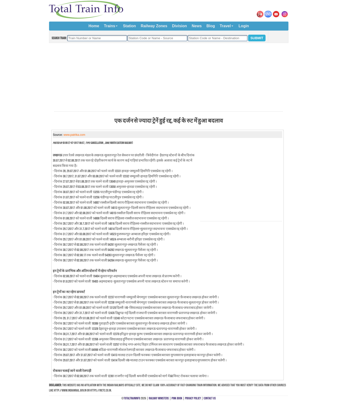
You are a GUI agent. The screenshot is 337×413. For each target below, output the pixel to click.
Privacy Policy (193, 398)
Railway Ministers (159, 398)
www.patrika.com (74, 134)
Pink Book (177, 398)
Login (244, 26)
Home (93, 26)
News (197, 26)
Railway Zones (154, 26)
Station (129, 26)
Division (179, 26)
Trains (109, 26)
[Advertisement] (168, 77)
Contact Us (210, 398)
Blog (211, 26)
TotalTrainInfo (132, 398)
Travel (225, 26)
